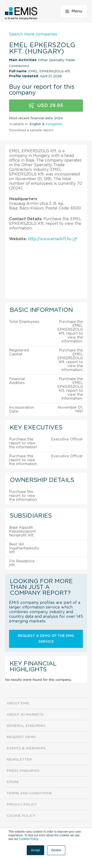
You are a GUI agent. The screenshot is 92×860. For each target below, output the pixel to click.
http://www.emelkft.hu (52, 239)
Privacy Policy (22, 804)
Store (13, 782)
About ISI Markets (25, 714)
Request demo (21, 737)
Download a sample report (31, 130)
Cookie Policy (21, 815)
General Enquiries (26, 726)
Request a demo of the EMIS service (46, 638)
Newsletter (19, 759)
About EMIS (18, 703)
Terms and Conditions (29, 793)
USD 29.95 (46, 105)
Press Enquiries (23, 771)
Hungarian (54, 124)
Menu (73, 11)
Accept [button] (35, 850)
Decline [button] (56, 850)
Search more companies (33, 34)
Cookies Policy (28, 839)
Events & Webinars (26, 748)
